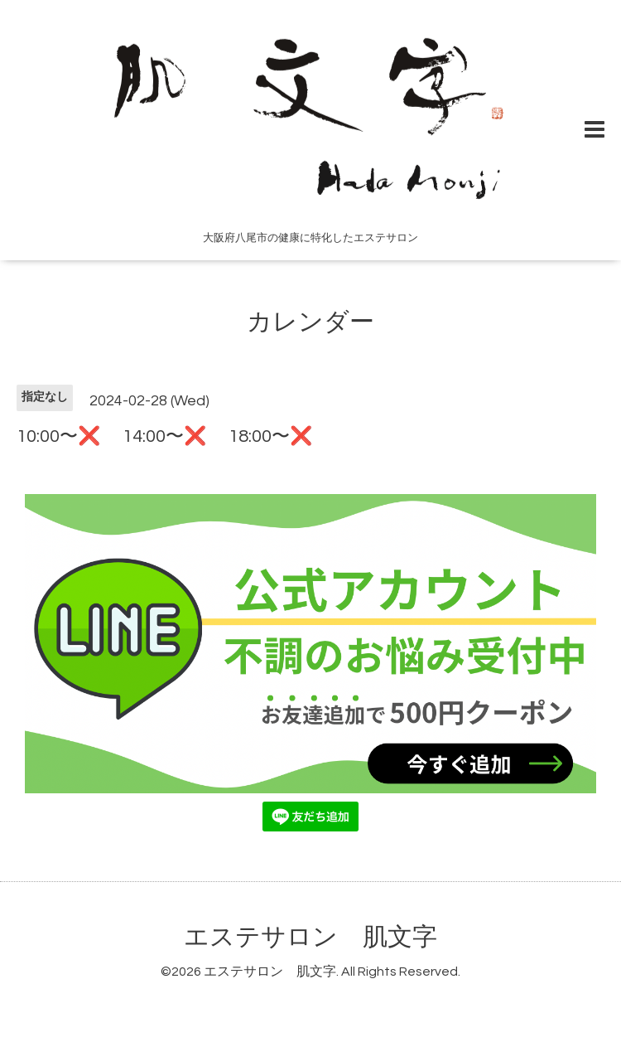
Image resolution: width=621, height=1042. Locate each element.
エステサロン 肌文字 (310, 937)
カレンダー (310, 322)
